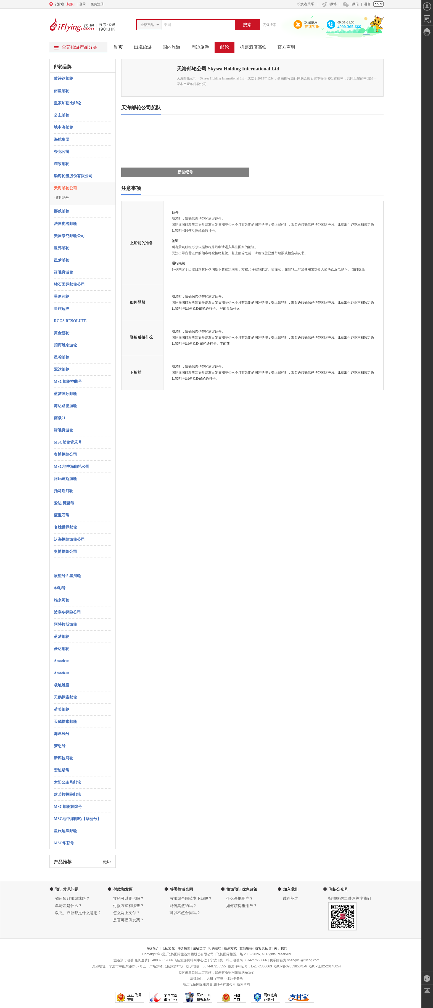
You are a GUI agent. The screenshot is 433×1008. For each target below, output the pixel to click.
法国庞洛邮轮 (65, 224)
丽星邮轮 (61, 91)
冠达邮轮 (61, 369)
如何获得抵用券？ (241, 906)
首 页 (118, 47)
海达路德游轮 (65, 406)
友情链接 (246, 948)
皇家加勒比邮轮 (67, 103)
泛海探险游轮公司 (69, 539)
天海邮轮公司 (65, 188)
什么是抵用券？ (239, 898)
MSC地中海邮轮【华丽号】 (77, 819)
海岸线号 (61, 734)
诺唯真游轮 (63, 272)
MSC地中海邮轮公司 (71, 467)
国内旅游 (174, 45)
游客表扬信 (263, 948)
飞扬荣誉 (183, 948)
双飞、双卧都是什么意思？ (78, 913)
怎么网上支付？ (126, 913)
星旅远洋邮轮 (65, 831)
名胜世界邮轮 (65, 527)
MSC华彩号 (64, 843)
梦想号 (59, 746)
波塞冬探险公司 (67, 612)
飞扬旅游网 (182, 960)
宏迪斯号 (61, 770)
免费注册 (97, 4)
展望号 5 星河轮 (67, 576)
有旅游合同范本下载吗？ (191, 898)
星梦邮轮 (61, 260)
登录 (82, 4)
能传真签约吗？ (183, 906)
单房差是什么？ (68, 906)
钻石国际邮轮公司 (69, 284)
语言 (367, 4)
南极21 (59, 418)
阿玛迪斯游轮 (65, 479)
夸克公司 (61, 152)
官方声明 (289, 45)
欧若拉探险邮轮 (67, 794)
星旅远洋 (61, 309)
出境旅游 (145, 45)
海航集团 (61, 139)
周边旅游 (203, 45)
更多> (107, 862)
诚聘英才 (290, 898)
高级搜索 (269, 25)
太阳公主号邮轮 (67, 782)
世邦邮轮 (61, 248)
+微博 (328, 4)
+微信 (350, 4)
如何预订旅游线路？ (72, 898)
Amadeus (61, 661)
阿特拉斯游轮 (65, 624)
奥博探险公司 (65, 454)
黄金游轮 (61, 333)
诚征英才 (199, 948)
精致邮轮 (61, 164)
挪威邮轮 (61, 211)
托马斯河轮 (63, 491)
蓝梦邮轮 (61, 637)
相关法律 (214, 948)
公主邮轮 (61, 115)
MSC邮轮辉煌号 (68, 807)
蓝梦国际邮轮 (65, 394)
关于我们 (280, 948)
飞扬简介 (152, 948)
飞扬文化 (168, 948)
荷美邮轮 (61, 709)
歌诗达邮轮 (63, 78)
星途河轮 (61, 297)
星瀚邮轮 (61, 357)
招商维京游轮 (65, 345)
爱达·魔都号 (64, 503)
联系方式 (230, 948)
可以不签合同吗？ (185, 913)
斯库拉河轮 (63, 758)
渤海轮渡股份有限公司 (73, 176)
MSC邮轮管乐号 (68, 442)
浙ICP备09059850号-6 (290, 966)
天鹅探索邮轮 (65, 697)
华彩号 (59, 588)
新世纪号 (61, 198)
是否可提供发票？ (128, 920)
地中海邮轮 (63, 127)
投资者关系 (305, 4)
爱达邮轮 (61, 649)
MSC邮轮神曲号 (68, 382)
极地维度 (61, 685)
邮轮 (227, 45)
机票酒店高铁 (256, 45)
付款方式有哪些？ (128, 906)
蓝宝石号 (61, 515)
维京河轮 (61, 600)
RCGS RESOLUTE (70, 321)
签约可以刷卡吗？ (128, 898)
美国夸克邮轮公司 (69, 236)
